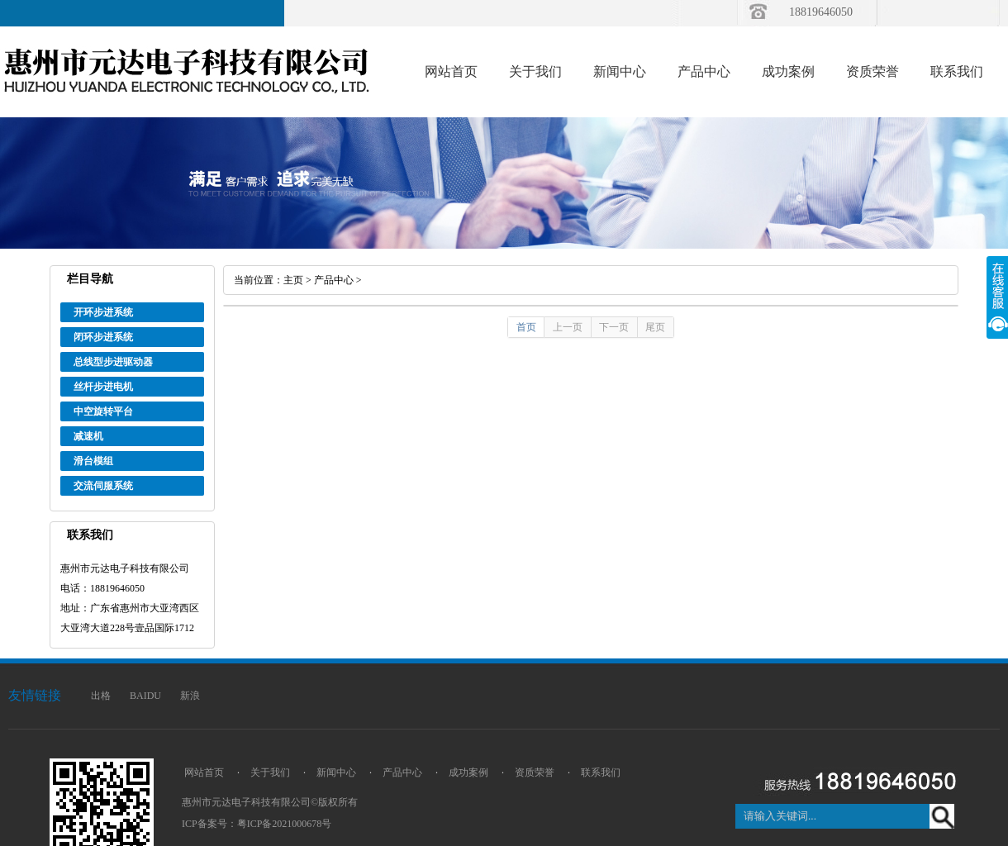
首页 (526, 327)
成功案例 (788, 71)
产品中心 (704, 71)
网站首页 (451, 71)
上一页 (567, 327)
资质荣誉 (872, 71)
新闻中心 (619, 71)
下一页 (614, 327)
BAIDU (145, 695)
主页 (293, 280)
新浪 (190, 695)
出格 (101, 695)
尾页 (655, 327)
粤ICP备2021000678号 (284, 823)
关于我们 (535, 71)
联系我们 (956, 71)
